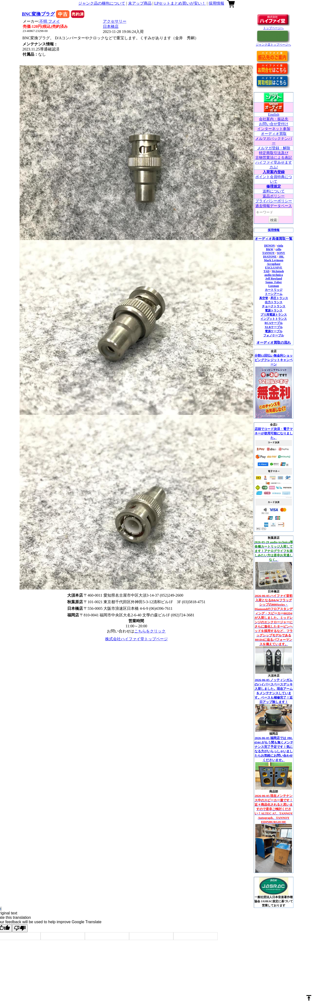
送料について (274, 191)
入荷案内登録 (274, 172)
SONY (281, 253)
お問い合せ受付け (273, 124)
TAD (266, 271)
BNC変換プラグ (38, 14)
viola (280, 245)
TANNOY (268, 253)
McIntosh (278, 271)
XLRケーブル (273, 327)
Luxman (273, 286)
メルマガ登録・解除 (273, 148)
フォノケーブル (273, 335)
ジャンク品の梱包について (101, 3)
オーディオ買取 (274, 134)
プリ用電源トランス (273, 314)
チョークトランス (273, 306)
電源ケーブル (273, 331)
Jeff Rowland (273, 278)
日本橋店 (111, 26)
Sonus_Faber (273, 282)
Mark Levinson (273, 260)
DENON (269, 245)
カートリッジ (273, 289)
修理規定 (273, 186)
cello (278, 249)
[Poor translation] (20, 928)
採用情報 (216, 3)
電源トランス (273, 310)
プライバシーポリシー (273, 201)
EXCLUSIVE (273, 267)
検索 (273, 220)
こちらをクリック (150, 631)
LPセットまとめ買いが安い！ (180, 3)
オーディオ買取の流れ (274, 342)
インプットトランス (273, 319)
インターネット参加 (273, 129)
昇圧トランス (279, 298)
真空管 (263, 298)
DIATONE (270, 256)
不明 (49, 21)
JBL (281, 256)
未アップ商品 (140, 3)
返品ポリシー (274, 196)
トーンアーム (273, 294)
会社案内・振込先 (273, 119)
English (273, 114)
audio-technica (273, 275)
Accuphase (273, 264)
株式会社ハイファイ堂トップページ (136, 639)
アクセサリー (114, 21)
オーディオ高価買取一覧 (273, 238)
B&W (269, 249)
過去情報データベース (273, 206)
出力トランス (273, 302)
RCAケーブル (274, 323)
